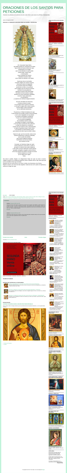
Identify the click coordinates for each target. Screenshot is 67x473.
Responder (8, 209)
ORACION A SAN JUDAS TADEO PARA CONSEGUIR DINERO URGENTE (58, 267)
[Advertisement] (24, 181)
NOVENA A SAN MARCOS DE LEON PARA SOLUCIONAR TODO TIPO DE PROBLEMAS (59, 303)
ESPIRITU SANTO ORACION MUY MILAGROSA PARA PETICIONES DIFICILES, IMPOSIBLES (58, 249)
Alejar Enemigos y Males (21, 196)
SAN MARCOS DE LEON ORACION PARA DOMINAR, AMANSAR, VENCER (58, 258)
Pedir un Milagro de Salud (40, 196)
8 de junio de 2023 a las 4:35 (15, 203)
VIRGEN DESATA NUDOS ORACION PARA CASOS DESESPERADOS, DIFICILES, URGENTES (58, 285)
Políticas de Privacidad (8, 343)
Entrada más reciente (8, 237)
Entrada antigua (42, 237)
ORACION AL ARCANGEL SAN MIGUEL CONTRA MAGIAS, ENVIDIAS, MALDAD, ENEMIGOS (58, 239)
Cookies (5, 344)
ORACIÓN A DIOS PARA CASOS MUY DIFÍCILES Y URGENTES (58, 294)
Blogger (43, 469)
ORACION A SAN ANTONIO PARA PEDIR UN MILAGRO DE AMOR (58, 276)
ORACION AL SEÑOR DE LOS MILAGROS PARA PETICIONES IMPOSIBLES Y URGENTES (24, 289)
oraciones (27, 196)
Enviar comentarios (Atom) (12, 239)
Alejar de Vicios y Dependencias (11, 196)
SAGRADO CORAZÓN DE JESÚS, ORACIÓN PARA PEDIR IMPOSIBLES (18, 303)
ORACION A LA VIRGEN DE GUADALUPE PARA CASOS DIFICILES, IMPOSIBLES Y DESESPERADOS (26, 295)
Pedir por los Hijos (32, 196)
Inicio (26, 237)
